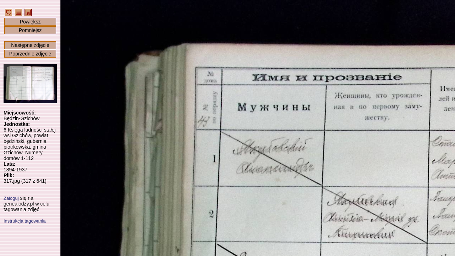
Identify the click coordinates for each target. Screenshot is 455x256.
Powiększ (30, 22)
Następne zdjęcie (30, 45)
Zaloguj (11, 198)
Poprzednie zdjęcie (30, 54)
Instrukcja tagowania (25, 221)
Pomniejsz (30, 30)
